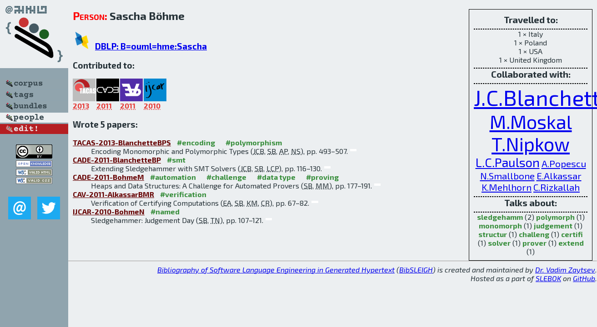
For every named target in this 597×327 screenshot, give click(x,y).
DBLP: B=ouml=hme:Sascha (151, 46)
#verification (183, 194)
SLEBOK (548, 278)
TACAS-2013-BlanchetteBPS (122, 142)
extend (571, 242)
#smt (176, 159)
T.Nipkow (531, 144)
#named (165, 211)
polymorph (555, 217)
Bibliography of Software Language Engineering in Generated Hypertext (276, 269)
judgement (553, 225)
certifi (572, 234)
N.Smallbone (507, 175)
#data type (276, 177)
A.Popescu (564, 163)
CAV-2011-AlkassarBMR (113, 194)
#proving (322, 177)
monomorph (500, 225)
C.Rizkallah (556, 187)
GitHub (584, 278)
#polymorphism (254, 142)
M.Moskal (531, 121)
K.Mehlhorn (507, 187)
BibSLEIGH (416, 269)
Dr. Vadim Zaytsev (565, 269)
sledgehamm (500, 217)
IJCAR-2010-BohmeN (109, 211)
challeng (534, 234)
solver (499, 242)
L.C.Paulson (508, 162)
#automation (173, 177)
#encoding (196, 142)
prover (534, 242)
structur (492, 234)
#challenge (226, 177)
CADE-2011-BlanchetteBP (117, 159)
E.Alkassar (559, 175)
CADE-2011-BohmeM (108, 177)
